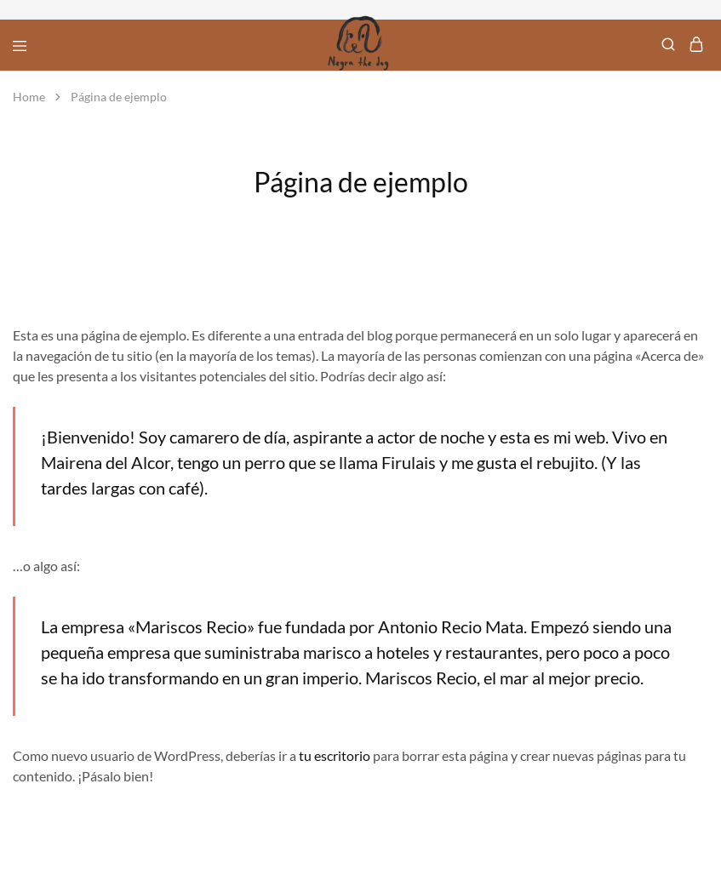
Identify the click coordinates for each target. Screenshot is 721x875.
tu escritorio (334, 755)
